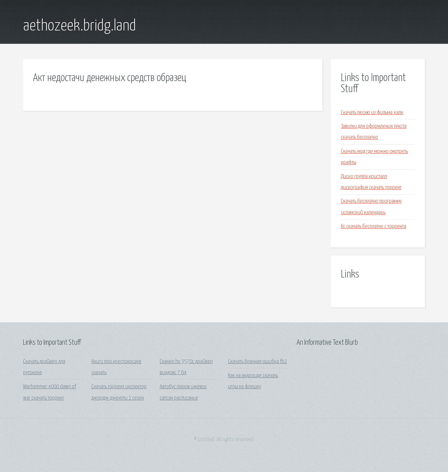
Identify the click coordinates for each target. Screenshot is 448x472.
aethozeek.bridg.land (79, 26)
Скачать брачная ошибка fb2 (257, 362)
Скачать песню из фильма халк (372, 112)
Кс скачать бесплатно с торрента (373, 226)
